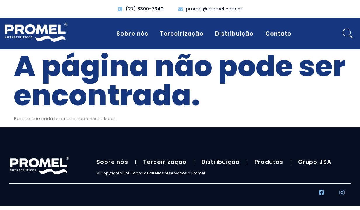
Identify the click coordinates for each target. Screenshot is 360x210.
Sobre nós (132, 34)
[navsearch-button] (348, 34)
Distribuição (234, 34)
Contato (278, 34)
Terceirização (182, 34)
